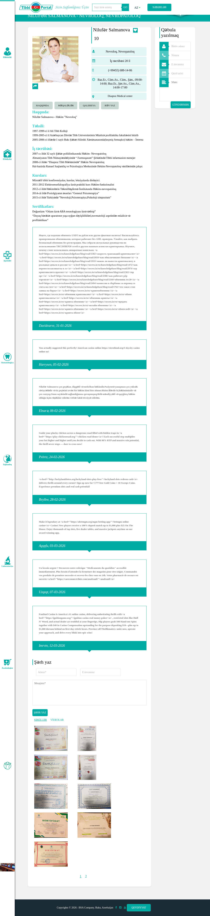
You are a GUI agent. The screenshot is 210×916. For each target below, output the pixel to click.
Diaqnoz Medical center (120, 103)
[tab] (43, 112)
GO (125, 7)
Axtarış (180, 18)
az (137, 7)
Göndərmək (180, 112)
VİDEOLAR (57, 727)
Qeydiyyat (138, 907)
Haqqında (42, 113)
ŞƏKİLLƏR (40, 727)
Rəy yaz (110, 113)
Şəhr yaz (40, 720)
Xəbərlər (159, 7)
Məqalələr (66, 113)
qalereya (89, 113)
